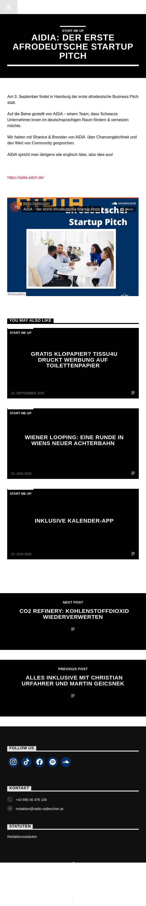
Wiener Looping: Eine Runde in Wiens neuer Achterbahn (74, 440)
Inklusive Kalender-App (74, 521)
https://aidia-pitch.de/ (25, 177)
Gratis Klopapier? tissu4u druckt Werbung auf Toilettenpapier (74, 360)
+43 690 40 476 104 (31, 800)
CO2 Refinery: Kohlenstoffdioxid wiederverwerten (74, 614)
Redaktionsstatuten (22, 837)
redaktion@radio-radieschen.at (39, 809)
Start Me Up (73, 31)
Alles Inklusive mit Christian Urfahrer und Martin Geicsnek (73, 681)
